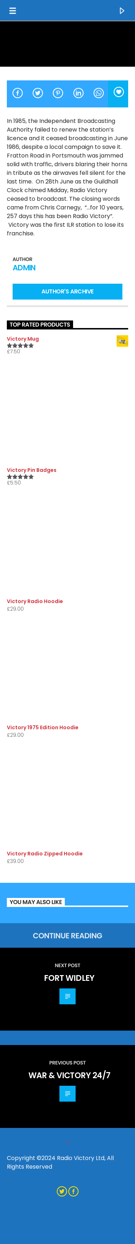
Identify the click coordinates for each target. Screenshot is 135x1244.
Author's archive (67, 291)
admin (24, 267)
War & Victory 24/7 (69, 1075)
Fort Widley (69, 978)
